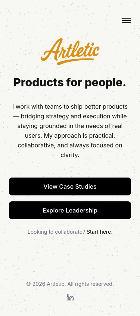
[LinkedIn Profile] (70, 297)
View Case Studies (70, 186)
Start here (99, 232)
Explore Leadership (70, 210)
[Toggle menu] (126, 20)
